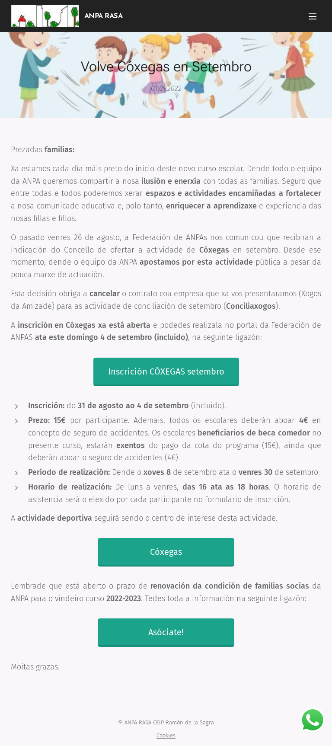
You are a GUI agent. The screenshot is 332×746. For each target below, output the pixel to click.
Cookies (166, 735)
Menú (312, 16)
